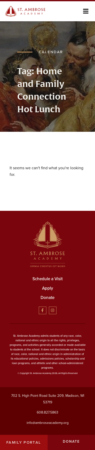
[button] (85, 11)
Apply (47, 288)
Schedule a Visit (47, 279)
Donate (47, 297)
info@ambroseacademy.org (48, 422)
